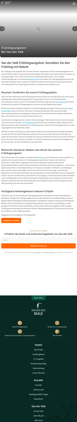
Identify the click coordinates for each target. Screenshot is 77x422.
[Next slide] (74, 28)
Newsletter (38, 399)
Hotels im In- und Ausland (57, 324)
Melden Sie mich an (38, 246)
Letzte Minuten (38, 373)
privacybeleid (36, 252)
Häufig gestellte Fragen (38, 394)
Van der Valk (57, 332)
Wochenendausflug (38, 363)
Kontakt (38, 385)
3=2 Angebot (38, 359)
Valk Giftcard (38, 415)
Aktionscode (38, 389)
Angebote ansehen (11, 220)
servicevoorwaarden (49, 252)
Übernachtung (38, 368)
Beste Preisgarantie (19, 324)
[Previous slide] (2, 28)
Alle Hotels (38, 349)
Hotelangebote (38, 354)
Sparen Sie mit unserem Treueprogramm (20, 332)
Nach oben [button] (38, 298)
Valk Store (38, 420)
